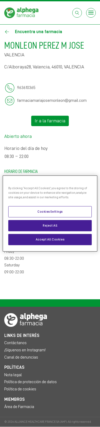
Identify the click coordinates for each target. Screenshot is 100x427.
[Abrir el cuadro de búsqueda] (77, 13)
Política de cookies (20, 389)
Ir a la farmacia (50, 120)
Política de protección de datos (30, 382)
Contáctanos (15, 343)
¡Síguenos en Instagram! (25, 350)
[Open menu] (91, 13)
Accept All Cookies (50, 239)
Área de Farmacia (19, 407)
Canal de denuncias (21, 357)
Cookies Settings (50, 211)
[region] (49, 213)
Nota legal (13, 375)
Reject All (50, 225)
